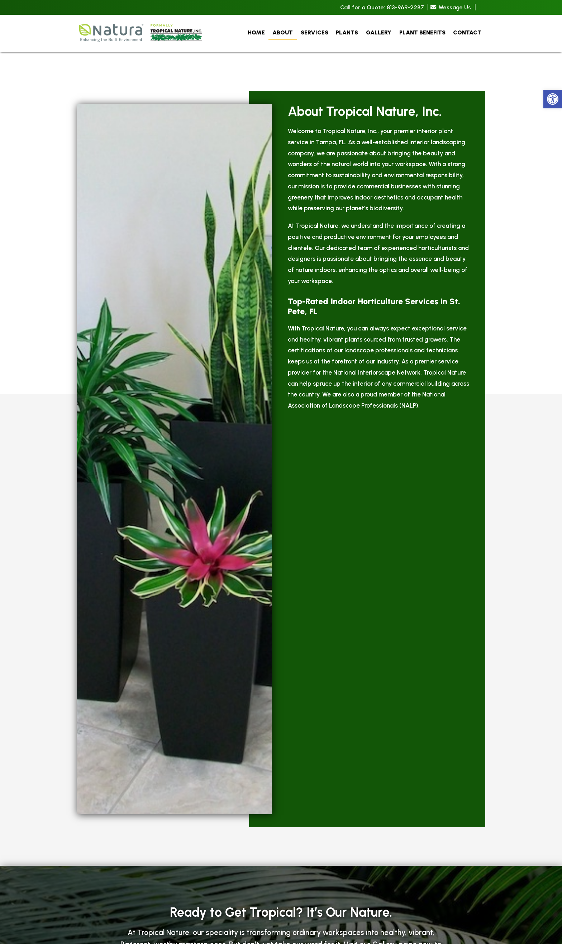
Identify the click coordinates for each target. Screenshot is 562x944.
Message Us (450, 7)
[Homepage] (141, 49)
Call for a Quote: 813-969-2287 (382, 7)
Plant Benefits (422, 32)
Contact (467, 32)
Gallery (378, 32)
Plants (347, 32)
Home (256, 32)
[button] (552, 99)
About (282, 32)
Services (314, 32)
